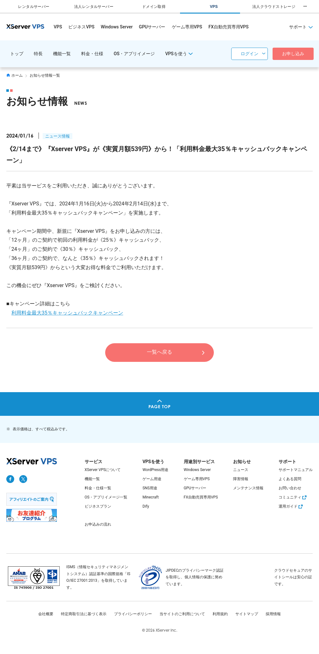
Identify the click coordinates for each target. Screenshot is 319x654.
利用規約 (220, 614)
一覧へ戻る (159, 352)
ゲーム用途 (151, 479)
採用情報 (273, 614)
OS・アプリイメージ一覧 (106, 497)
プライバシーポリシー (133, 614)
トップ (16, 53)
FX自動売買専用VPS (228, 26)
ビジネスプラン (98, 506)
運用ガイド (291, 506)
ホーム (14, 75)
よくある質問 (290, 479)
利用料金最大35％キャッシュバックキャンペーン (67, 313)
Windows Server (117, 26)
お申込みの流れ (98, 524)
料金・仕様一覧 (98, 488)
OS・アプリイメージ (134, 53)
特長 (38, 53)
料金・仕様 (92, 53)
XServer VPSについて (103, 470)
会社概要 (45, 614)
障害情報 (240, 479)
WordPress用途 (155, 470)
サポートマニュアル (296, 470)
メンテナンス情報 (248, 488)
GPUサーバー (152, 26)
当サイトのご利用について (182, 614)
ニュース (240, 470)
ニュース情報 (57, 136)
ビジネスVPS (81, 26)
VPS (58, 26)
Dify (145, 506)
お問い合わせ (290, 488)
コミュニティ (293, 497)
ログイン (249, 53)
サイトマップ (246, 614)
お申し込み (293, 53)
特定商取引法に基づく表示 (83, 614)
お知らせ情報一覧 (45, 75)
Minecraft (150, 497)
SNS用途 (149, 488)
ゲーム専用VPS (187, 26)
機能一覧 (62, 53)
